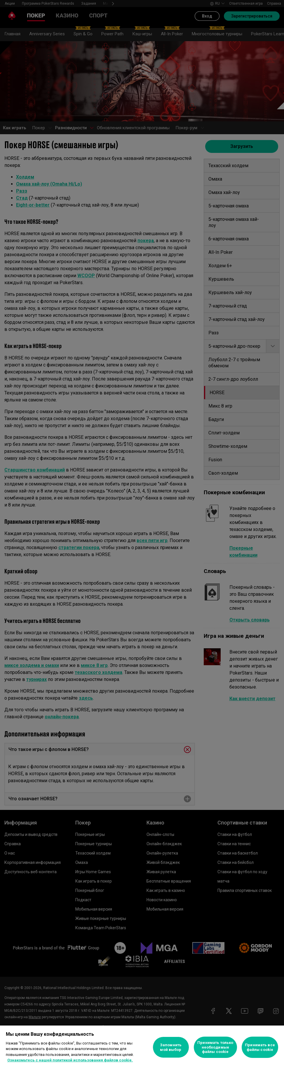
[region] (142, 1047)
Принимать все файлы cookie (260, 1047)
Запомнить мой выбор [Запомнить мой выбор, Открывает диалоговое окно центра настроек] (171, 1047)
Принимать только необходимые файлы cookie (215, 1047)
